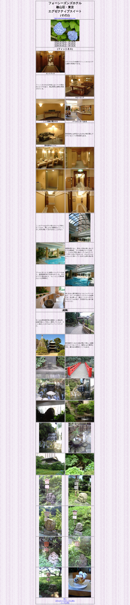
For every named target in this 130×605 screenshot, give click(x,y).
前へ (65, 599)
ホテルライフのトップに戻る (65, 601)
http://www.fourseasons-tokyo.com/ (65, 18)
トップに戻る (65, 603)
